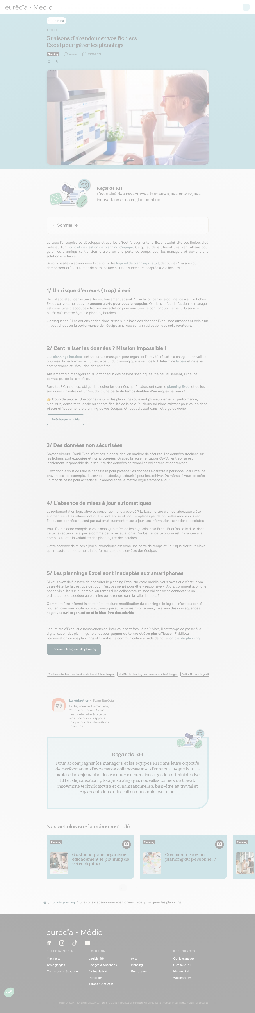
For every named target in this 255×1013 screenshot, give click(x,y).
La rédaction (79, 700)
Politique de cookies (160, 1003)
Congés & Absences (103, 965)
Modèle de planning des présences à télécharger (147, 674)
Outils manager (183, 959)
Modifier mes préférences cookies (190, 1003)
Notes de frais (98, 971)
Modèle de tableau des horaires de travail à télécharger (81, 674)
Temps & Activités (101, 984)
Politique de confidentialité (134, 1003)
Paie (134, 959)
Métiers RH (181, 971)
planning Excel (178, 386)
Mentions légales (110, 1003)
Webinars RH (182, 978)
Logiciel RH (96, 959)
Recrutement (140, 971)
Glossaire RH (182, 965)
